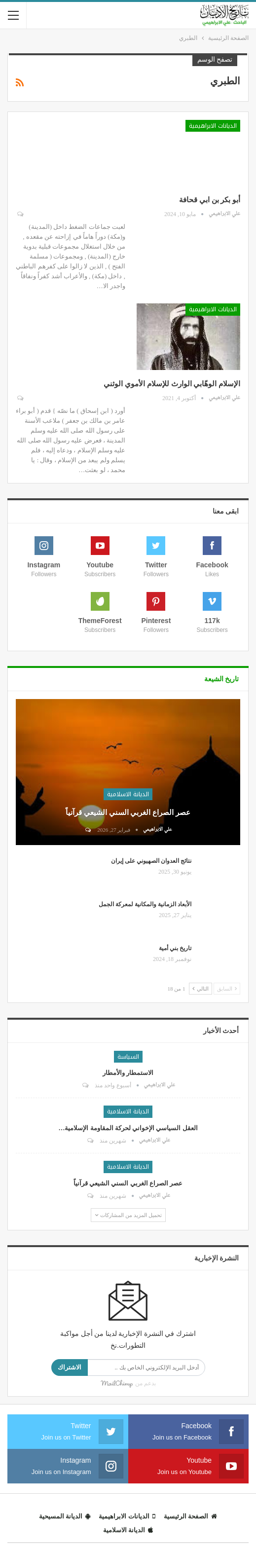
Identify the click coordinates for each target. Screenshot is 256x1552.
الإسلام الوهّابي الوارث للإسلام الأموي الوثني (172, 384)
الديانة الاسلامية (128, 794)
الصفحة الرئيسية (190, 1516)
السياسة (128, 1056)
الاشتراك (69, 1367)
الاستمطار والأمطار (128, 1072)
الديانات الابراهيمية (213, 125)
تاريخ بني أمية (175, 948)
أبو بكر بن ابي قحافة (209, 200)
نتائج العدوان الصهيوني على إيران (151, 860)
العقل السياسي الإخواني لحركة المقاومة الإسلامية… (127, 1128)
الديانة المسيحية (64, 1516)
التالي (200, 989)
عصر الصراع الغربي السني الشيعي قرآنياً (128, 812)
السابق (227, 989)
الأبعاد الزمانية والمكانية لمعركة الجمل (145, 904)
